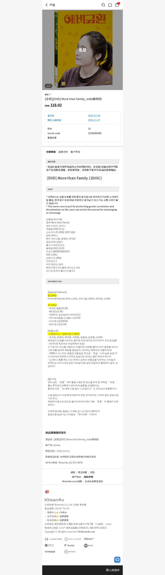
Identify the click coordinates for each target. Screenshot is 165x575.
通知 (73, 472)
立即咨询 (63, 516)
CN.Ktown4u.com (86, 531)
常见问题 (82, 472)
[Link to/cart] (117, 5)
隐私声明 (88, 476)
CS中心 (63, 512)
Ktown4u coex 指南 (72, 481)
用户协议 (76, 476)
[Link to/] (110, 5)
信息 (92, 472)
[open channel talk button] (117, 560)
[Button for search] (103, 5)
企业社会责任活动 (94, 481)
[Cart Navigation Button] (117, 5)
